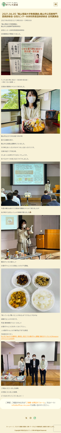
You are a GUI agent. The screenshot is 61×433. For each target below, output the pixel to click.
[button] (55, 4)
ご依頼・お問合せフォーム (35, 402)
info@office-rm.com (21, 405)
